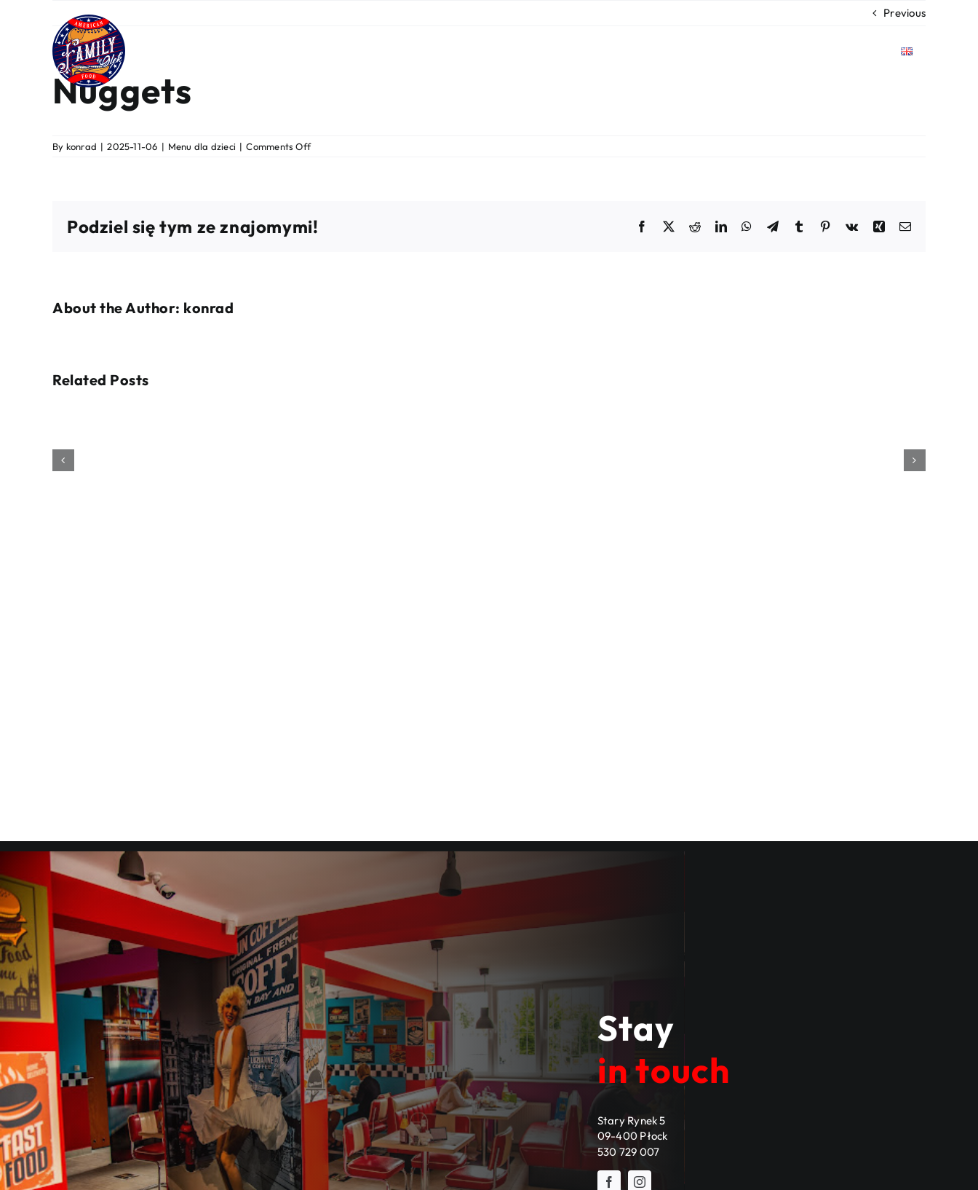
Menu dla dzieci (202, 146)
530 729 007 (628, 1152)
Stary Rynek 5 (631, 1120)
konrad (81, 146)
